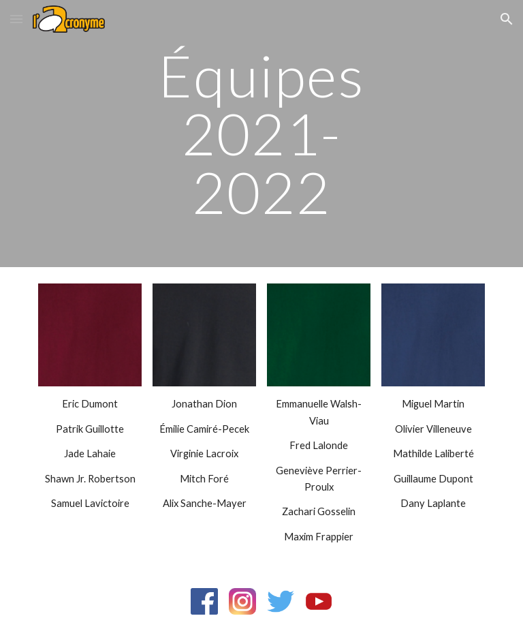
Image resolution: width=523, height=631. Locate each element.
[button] (16, 18)
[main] (261, 133)
